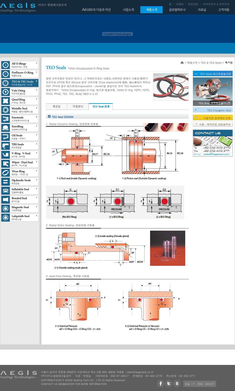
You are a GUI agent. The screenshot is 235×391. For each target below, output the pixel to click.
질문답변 (193, 4)
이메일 (180, 4)
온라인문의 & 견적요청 (216, 4)
